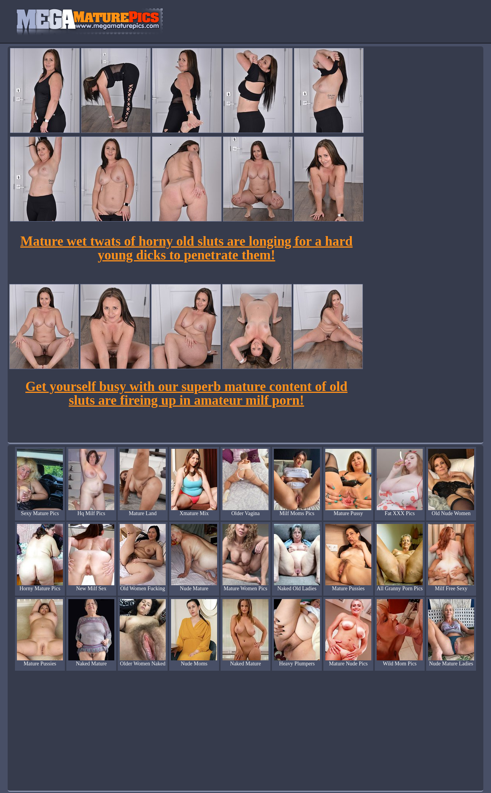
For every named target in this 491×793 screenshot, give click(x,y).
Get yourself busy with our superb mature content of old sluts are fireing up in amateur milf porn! (186, 393)
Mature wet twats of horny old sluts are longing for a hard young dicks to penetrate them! (186, 248)
